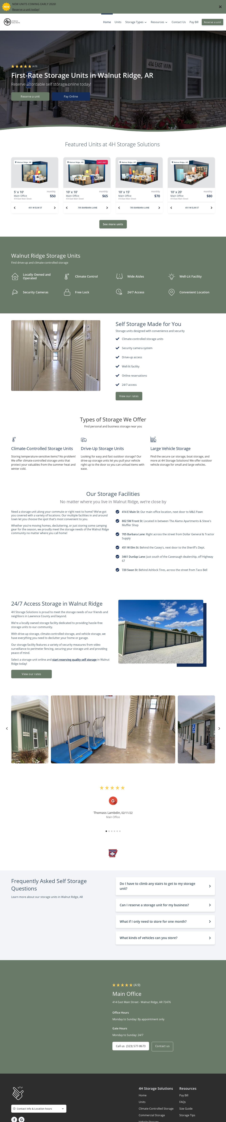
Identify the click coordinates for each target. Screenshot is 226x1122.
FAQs (182, 1102)
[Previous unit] (14, 207)
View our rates (129, 396)
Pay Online (72, 97)
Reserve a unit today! (25, 9)
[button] (106, 831)
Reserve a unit (212, 22)
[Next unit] (54, 207)
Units (142, 1102)
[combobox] (38, 1109)
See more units (113, 224)
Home (143, 1095)
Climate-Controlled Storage (156, 1108)
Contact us (164, 1046)
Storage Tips (187, 1115)
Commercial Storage (152, 1115)
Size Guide (186, 1108)
